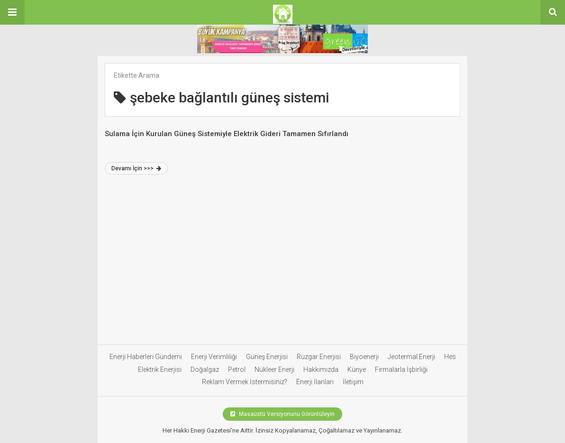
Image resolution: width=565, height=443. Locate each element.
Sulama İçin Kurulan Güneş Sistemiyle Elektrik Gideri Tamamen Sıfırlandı (226, 133)
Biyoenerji (364, 356)
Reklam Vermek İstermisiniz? (244, 382)
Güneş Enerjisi (267, 356)
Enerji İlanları (315, 382)
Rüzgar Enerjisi (319, 356)
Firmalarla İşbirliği (401, 369)
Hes (450, 356)
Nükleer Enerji (274, 369)
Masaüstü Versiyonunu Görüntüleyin (282, 414)
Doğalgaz (205, 369)
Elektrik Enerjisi (160, 369)
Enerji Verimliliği (214, 356)
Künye (356, 369)
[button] (12, 12)
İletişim (353, 382)
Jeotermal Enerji (411, 356)
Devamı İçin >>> (136, 168)
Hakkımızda (320, 369)
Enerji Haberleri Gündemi (145, 356)
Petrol (237, 369)
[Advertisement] (282, 263)
